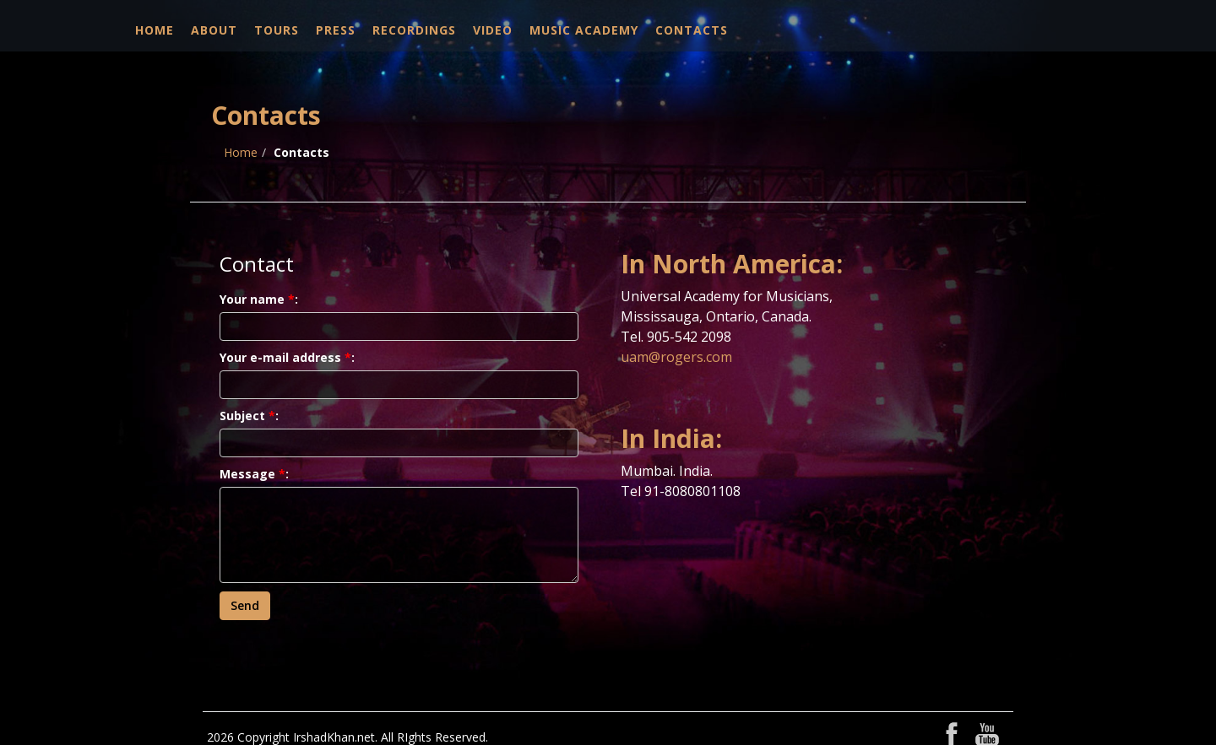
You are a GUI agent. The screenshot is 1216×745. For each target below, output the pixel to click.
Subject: (249, 416)
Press (336, 30)
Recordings (414, 30)
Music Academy (583, 30)
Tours (276, 30)
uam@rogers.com (676, 357)
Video (493, 30)
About (214, 30)
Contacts (691, 30)
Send (245, 605)
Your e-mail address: (287, 357)
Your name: (259, 299)
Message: (254, 474)
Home (154, 30)
